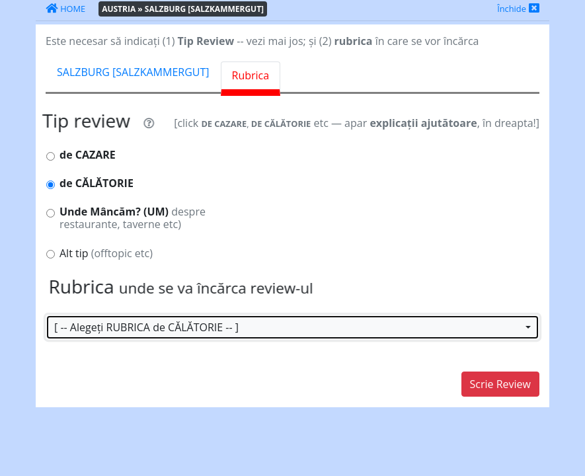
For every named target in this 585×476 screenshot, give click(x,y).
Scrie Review (500, 384)
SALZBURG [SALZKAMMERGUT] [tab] (133, 72)
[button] (292, 327)
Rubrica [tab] (251, 75)
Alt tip (106, 253)
